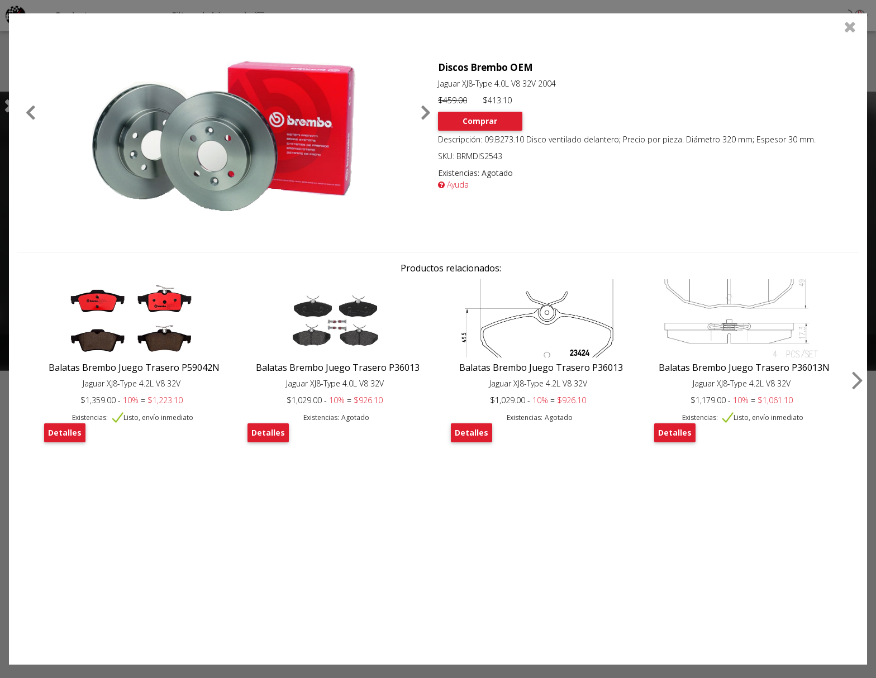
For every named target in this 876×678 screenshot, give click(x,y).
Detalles (65, 432)
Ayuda (453, 184)
